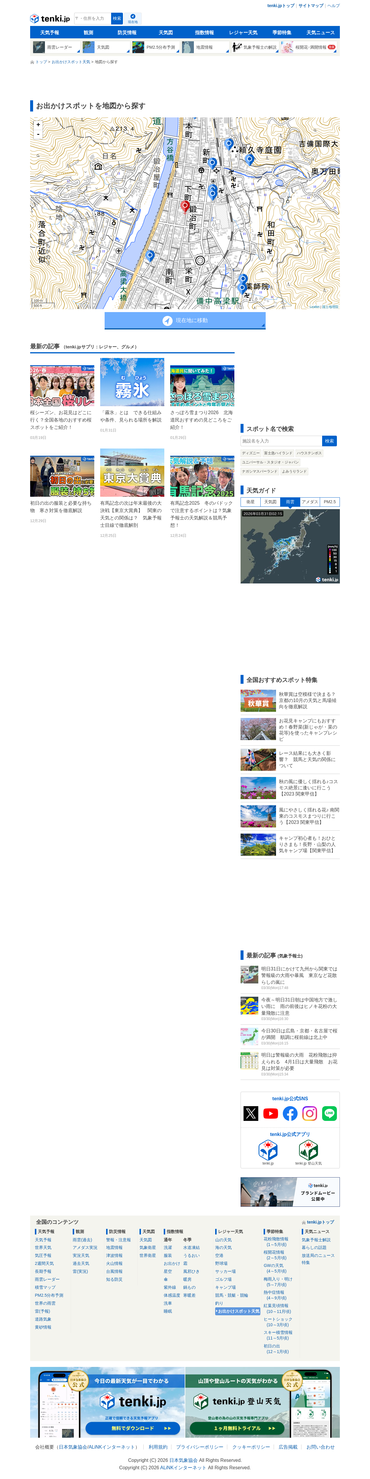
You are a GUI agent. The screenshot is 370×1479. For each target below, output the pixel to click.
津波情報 (114, 1255)
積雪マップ (45, 1287)
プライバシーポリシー (199, 1447)
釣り (219, 1303)
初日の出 (281, 1349)
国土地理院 (330, 307)
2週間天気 (44, 1263)
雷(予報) (42, 1311)
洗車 (168, 1303)
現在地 (133, 22)
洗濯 (168, 1247)
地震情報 (114, 1247)
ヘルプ (333, 5)
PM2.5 (330, 501)
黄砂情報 (43, 1327)
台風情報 (114, 1271)
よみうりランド (294, 471)
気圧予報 (43, 1255)
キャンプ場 (225, 1287)
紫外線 (170, 1287)
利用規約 (158, 1447)
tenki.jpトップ (280, 5)
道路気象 (43, 1319)
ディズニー (251, 453)
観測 (88, 32)
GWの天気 (281, 1268)
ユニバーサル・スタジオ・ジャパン (270, 462)
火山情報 (114, 1263)
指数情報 (204, 32)
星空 (168, 1271)
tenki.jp (50, 20)
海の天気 (223, 1247)
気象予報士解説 (316, 1239)
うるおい (191, 1255)
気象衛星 (147, 1247)
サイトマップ (310, 5)
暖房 (187, 1279)
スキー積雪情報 (281, 1335)
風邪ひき (191, 1271)
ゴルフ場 (223, 1279)
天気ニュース (320, 32)
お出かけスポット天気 (238, 1311)
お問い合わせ (320, 1447)
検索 (117, 18)
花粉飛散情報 (281, 1242)
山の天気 (223, 1239)
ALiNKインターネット (112, 1447)
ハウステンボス (309, 453)
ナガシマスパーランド (260, 471)
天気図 (166, 32)
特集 (306, 1262)
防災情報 (127, 32)
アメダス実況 (85, 1247)
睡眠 (168, 1311)
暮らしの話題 (314, 1247)
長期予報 (43, 1271)
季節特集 (281, 32)
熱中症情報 (281, 1295)
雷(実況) (80, 1271)
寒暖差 (189, 1295)
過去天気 (81, 1263)
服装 (168, 1255)
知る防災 (114, 1279)
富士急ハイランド (278, 453)
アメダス (310, 501)
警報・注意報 (118, 1239)
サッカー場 (225, 1271)
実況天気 (81, 1255)
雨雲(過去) (82, 1239)
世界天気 (43, 1247)
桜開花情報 (281, 1255)
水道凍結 (191, 1247)
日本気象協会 (73, 1447)
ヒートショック (281, 1322)
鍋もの (189, 1287)
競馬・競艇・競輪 (231, 1295)
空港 (219, 1255)
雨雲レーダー (47, 1279)
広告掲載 (288, 1447)
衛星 (250, 501)
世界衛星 (147, 1255)
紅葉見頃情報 (281, 1308)
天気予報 (49, 32)
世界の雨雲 (45, 1303)
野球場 (221, 1263)
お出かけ (172, 1263)
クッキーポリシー (251, 1447)
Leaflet (314, 307)
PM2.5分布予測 (49, 1295)
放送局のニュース (318, 1255)
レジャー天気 (243, 32)
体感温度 (172, 1295)
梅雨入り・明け (281, 1282)
